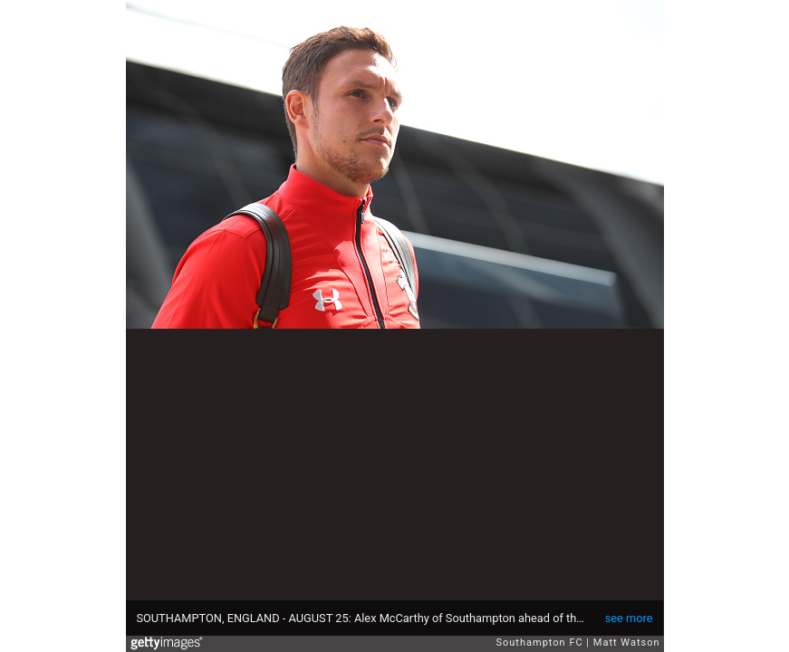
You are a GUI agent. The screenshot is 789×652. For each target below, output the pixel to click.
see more (629, 618)
